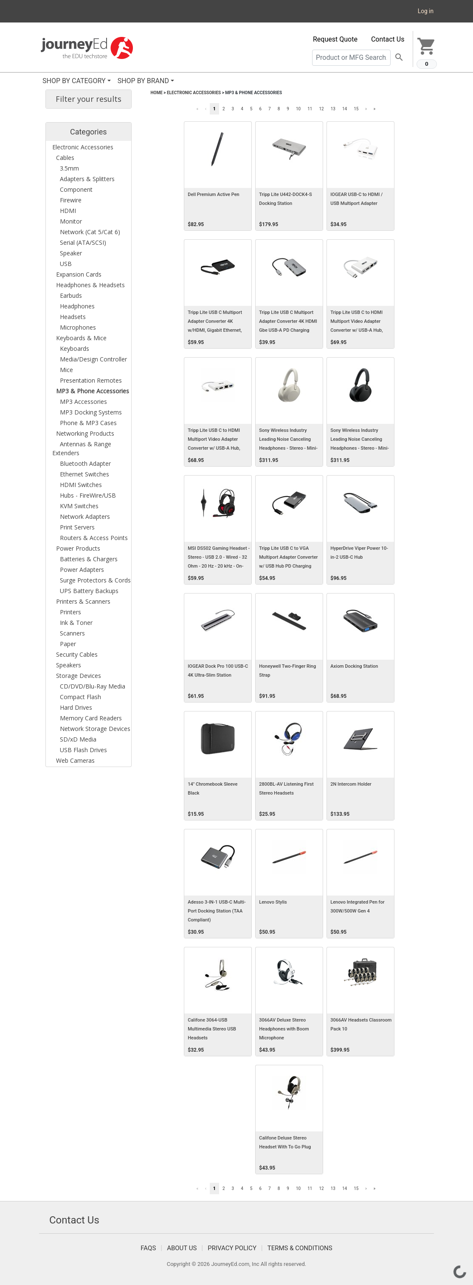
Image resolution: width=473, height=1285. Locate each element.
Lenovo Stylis (273, 902)
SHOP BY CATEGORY (74, 81)
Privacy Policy (232, 1248)
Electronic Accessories (194, 92)
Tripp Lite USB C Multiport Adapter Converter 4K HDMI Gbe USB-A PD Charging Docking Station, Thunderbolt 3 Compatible (289, 330)
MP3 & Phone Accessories (253, 92)
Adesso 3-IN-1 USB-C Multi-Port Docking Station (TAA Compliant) (217, 911)
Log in (426, 11)
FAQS (148, 1248)
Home (157, 92)
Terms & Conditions (299, 1248)
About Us (182, 1248)
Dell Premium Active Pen (213, 194)
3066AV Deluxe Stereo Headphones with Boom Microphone (284, 1029)
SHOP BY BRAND (143, 81)
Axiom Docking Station (354, 666)
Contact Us (388, 39)
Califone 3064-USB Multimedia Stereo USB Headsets (212, 1029)
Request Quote (335, 39)
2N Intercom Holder (351, 784)
